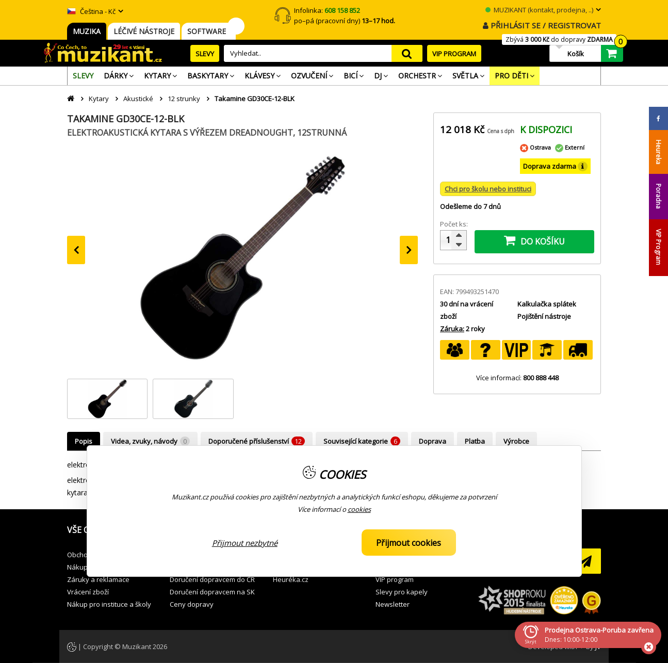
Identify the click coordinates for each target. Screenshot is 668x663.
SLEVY (204, 53)
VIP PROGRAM (454, 53)
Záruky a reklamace (98, 579)
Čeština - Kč (91, 11)
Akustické (138, 98)
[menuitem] (83, 76)
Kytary (99, 98)
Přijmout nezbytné (245, 543)
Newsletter (393, 604)
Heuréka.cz (290, 579)
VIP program (395, 579)
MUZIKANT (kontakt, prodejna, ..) (539, 9)
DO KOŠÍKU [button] (534, 240)
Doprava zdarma (555, 166)
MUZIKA (87, 31)
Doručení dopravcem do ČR (212, 579)
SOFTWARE (208, 31)
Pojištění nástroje (544, 316)
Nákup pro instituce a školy (109, 604)
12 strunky (184, 98)
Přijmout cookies (408, 542)
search (407, 53)
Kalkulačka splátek (546, 304)
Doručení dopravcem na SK (212, 591)
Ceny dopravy (192, 604)
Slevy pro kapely (402, 591)
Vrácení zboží (88, 591)
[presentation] (76, 250)
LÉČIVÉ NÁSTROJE (143, 31)
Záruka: (452, 328)
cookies (359, 509)
